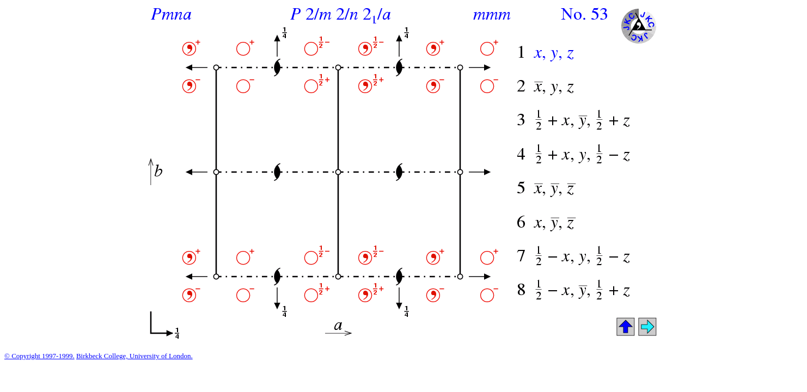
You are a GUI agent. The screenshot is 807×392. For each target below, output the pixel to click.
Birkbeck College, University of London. (134, 356)
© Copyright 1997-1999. (39, 356)
